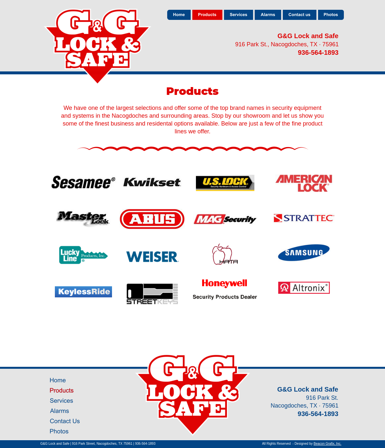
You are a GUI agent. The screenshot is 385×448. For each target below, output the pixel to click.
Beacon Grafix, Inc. (327, 443)
